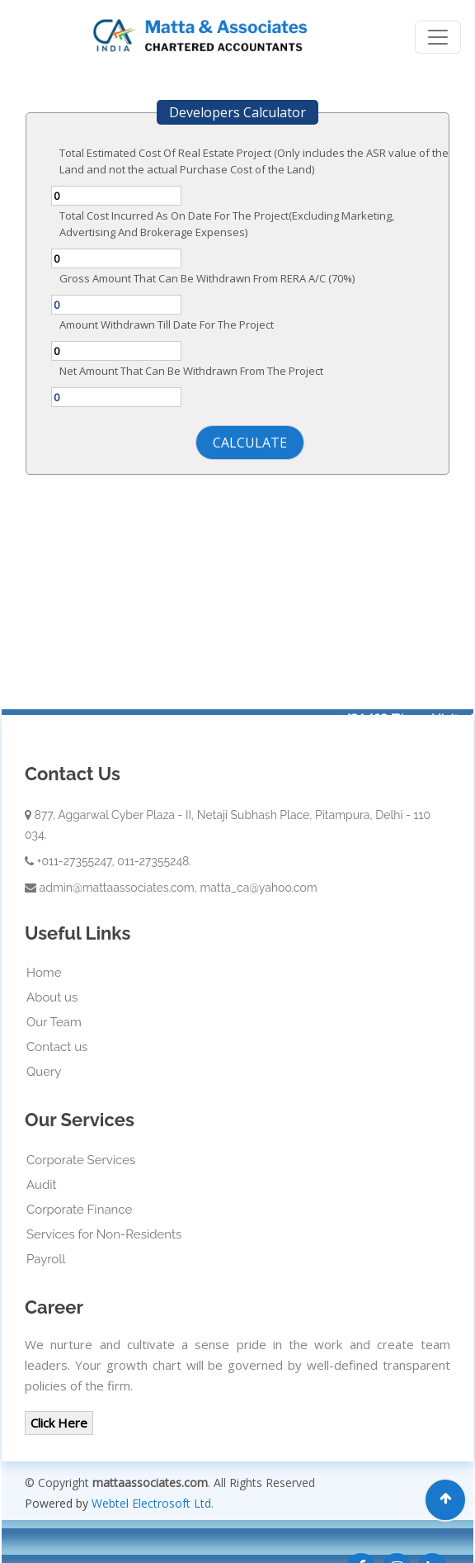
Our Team (54, 1022)
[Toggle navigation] (438, 37)
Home (43, 972)
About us (52, 997)
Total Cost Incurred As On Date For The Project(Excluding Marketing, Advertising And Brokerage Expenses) (226, 223)
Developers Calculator (237, 112)
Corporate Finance (79, 1209)
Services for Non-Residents (103, 1234)
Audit (41, 1184)
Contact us (56, 1047)
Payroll (45, 1259)
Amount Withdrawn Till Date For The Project (166, 324)
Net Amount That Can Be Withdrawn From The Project (191, 370)
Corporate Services (80, 1160)
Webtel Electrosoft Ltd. (153, 1503)
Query (43, 1071)
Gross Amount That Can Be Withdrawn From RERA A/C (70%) (207, 278)
